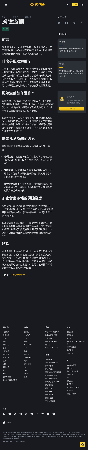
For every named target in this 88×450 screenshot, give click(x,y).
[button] (82, 4)
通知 (4, 370)
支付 (25, 338)
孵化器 (47, 345)
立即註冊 (72, 109)
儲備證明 (70, 353)
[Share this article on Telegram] (74, 23)
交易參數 (70, 384)
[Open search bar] (68, 5)
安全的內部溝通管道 (10, 380)
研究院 (26, 373)
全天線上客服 (71, 365)
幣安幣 (69, 338)
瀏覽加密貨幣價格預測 (53, 372)
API (68, 378)
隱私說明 (6, 354)
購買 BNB (48, 388)
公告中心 (6, 338)
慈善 (25, 377)
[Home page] (37, 4)
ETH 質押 (27, 364)
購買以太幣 (49, 398)
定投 (25, 361)
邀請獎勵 (70, 335)
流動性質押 (19, 275)
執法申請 (70, 390)
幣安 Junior (28, 345)
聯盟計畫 (70, 332)
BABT (26, 370)
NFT (25, 367)
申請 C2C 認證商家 (52, 332)
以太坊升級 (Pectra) (52, 382)
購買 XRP (48, 391)
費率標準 (70, 374)
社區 (4, 364)
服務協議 (6, 351)
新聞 (4, 341)
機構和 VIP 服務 (51, 341)
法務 (4, 348)
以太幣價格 (49, 369)
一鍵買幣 (27, 335)
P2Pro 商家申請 (51, 335)
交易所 (26, 332)
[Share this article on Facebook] (66, 23)
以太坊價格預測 (51, 379)
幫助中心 (70, 368)
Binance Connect (51, 348)
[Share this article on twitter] (59, 23)
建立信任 (6, 357)
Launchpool (28, 357)
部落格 (5, 361)
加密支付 (27, 341)
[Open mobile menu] (82, 5)
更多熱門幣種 (50, 401)
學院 (25, 351)
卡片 (25, 348)
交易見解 (70, 350)
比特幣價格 (49, 366)
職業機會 (6, 335)
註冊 (75, 5)
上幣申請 (48, 338)
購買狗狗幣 (49, 395)
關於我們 (6, 332)
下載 (4, 373)
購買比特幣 (49, 385)
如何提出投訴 (71, 394)
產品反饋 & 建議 (72, 371)
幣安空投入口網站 (73, 387)
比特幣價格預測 (51, 375)
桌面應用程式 (7, 377)
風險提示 (6, 367)
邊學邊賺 (48, 359)
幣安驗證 (70, 381)
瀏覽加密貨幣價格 (51, 362)
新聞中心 (6, 345)
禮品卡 (26, 354)
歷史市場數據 (71, 347)
